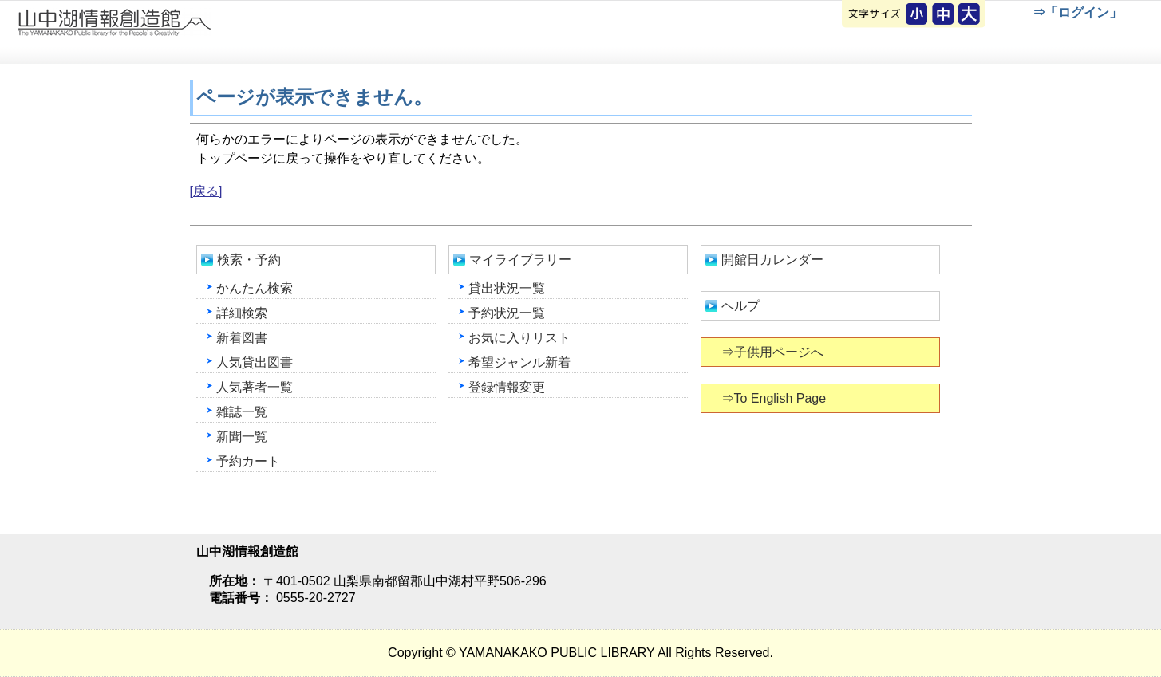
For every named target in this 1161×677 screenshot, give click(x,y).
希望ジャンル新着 (519, 362)
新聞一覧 (241, 436)
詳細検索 (241, 313)
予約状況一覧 (506, 313)
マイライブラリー (520, 259)
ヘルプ (740, 306)
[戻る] (206, 191)
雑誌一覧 (241, 412)
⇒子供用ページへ (773, 352)
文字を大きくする (970, 15)
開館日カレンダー (772, 259)
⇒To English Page (775, 398)
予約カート (248, 461)
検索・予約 (249, 259)
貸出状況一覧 (506, 288)
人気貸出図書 (254, 362)
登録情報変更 (506, 387)
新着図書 (241, 337)
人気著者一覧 (254, 387)
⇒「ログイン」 (1077, 12)
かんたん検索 (254, 288)
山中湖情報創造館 (191, 32)
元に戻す (918, 15)
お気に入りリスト (519, 337)
